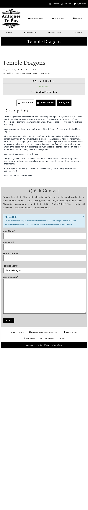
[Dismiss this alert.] (83, 377)
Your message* (44, 456)
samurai (48, 234)
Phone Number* (44, 416)
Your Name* (44, 394)
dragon (16, 234)
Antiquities (25, 231)
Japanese (41, 234)
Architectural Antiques (38, 231)
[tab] (25, 263)
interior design (31, 234)
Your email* (44, 405)
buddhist (10, 234)
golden (22, 234)
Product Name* (44, 429)
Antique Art (16, 231)
